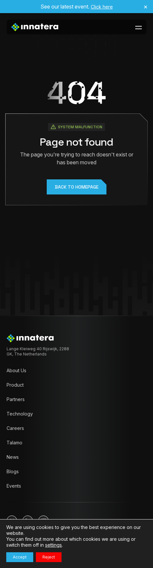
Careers (15, 428)
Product (15, 385)
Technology (20, 413)
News (13, 457)
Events (14, 486)
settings (53, 545)
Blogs (13, 471)
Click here (102, 7)
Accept (20, 557)
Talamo (14, 442)
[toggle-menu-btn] (138, 27)
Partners (16, 399)
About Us (16, 370)
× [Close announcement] (145, 6)
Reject (48, 557)
